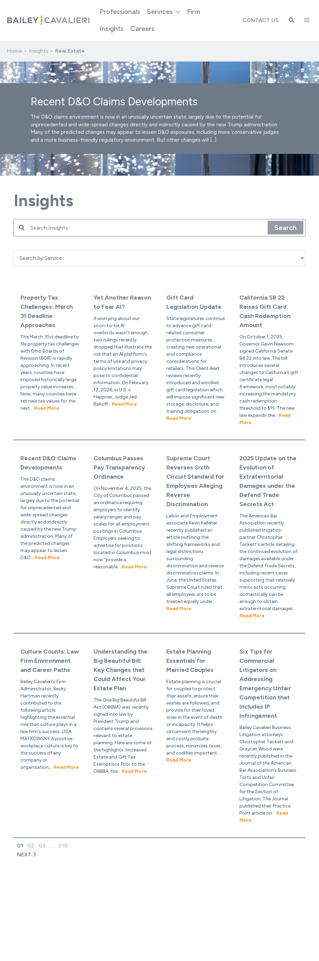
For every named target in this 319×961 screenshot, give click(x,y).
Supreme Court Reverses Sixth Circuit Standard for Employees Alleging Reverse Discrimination (195, 481)
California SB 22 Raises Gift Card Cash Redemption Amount (264, 311)
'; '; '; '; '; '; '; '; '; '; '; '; (159, 258)
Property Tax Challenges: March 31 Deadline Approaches (46, 311)
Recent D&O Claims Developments (48, 463)
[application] (176, 11)
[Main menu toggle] (307, 20)
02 (31, 845)
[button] (164, 11)
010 (63, 845)
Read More (46, 408)
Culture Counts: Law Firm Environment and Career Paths (49, 661)
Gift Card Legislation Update (193, 302)
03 (42, 845)
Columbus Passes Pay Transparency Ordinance (119, 467)
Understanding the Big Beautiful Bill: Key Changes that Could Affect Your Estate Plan (121, 670)
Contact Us (260, 20)
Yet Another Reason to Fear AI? (122, 302)
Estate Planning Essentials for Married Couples (190, 661)
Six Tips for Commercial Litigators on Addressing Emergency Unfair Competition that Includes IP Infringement (265, 683)
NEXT (25, 854)
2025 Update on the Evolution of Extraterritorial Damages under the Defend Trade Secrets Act (268, 481)
